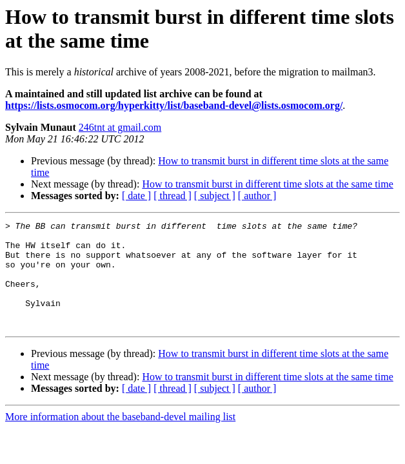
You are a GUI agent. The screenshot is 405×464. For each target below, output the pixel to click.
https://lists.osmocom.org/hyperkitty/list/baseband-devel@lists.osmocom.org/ (173, 105)
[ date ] (136, 195)
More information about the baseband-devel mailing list (120, 437)
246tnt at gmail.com (120, 127)
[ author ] (257, 195)
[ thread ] (172, 195)
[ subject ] (214, 195)
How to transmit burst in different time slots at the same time (267, 184)
